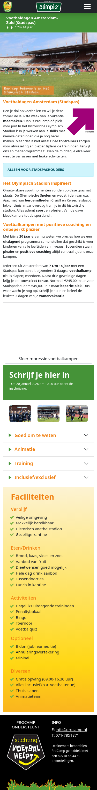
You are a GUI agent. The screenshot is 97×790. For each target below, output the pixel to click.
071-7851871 (67, 735)
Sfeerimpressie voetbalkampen (48, 359)
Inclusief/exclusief (32, 477)
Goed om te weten (32, 435)
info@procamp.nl (71, 729)
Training (20, 463)
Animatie (21, 449)
